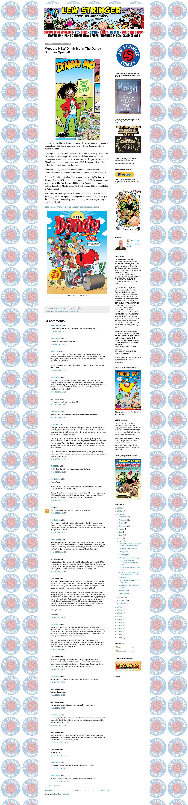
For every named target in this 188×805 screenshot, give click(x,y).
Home (77, 790)
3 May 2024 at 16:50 (58, 682)
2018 (119, 622)
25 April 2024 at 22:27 (58, 513)
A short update (124, 590)
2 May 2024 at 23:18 (58, 650)
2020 (119, 616)
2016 (119, 628)
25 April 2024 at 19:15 (58, 418)
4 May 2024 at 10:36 (58, 695)
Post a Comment (54, 786)
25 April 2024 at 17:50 (58, 370)
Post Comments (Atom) (62, 794)
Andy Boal (54, 351)
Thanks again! (124, 555)
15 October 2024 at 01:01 (59, 768)
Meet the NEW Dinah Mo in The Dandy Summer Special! (130, 545)
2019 (119, 619)
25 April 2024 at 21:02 (58, 459)
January (122, 603)
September (123, 526)
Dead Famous (124, 577)
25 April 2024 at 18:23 (58, 392)
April (121, 541)
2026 (119, 508)
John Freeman (56, 325)
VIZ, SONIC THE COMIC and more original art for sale (129, 573)
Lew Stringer (55, 338)
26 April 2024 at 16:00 (58, 552)
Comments (121, 651)
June (121, 535)
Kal (52, 507)
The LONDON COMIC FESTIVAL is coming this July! (128, 563)
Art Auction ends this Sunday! (129, 558)
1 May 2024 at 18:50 (58, 617)
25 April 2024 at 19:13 (58, 405)
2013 (119, 638)
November (123, 520)
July (120, 532)
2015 (119, 631)
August (122, 529)
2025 (119, 511)
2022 (119, 610)
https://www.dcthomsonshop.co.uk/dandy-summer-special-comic (72, 207)
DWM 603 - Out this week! (128, 549)
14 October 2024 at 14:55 (59, 743)
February (122, 600)
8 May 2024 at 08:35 (58, 708)
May (121, 538)
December (123, 517)
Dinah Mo (54, 311)
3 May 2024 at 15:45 (58, 669)
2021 (119, 613)
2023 (119, 607)
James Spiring (56, 540)
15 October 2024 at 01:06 (59, 781)
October (122, 523)
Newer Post (49, 790)
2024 (119, 514)
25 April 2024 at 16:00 (58, 331)
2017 (119, 625)
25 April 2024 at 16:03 (58, 344)
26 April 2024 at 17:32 (58, 571)
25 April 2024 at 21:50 (58, 472)
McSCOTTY (55, 466)
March (121, 597)
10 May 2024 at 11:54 (58, 725)
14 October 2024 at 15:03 (59, 755)
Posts (119, 647)
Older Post (105, 790)
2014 (119, 634)
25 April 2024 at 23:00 (58, 533)
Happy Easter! (124, 593)
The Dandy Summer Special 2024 (68, 311)
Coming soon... (124, 552)
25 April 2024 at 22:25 (58, 500)
